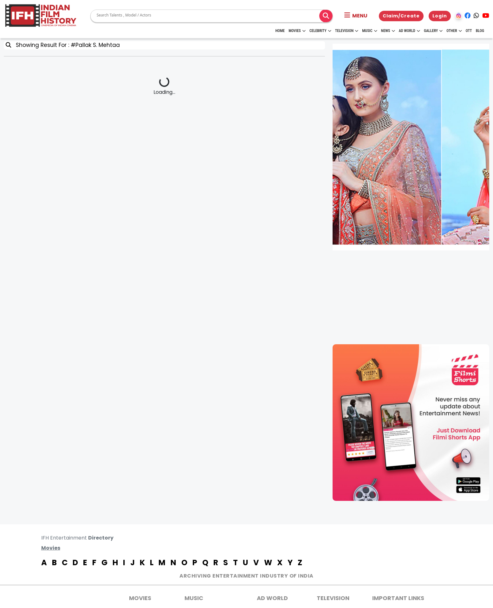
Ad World (409, 30)
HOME (280, 31)
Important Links (398, 598)
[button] (356, 15)
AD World (272, 598)
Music (369, 30)
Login (439, 16)
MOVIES (140, 598)
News (388, 30)
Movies (297, 30)
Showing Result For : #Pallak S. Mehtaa (66, 45)
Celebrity (320, 30)
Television (346, 30)
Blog (480, 31)
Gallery (433, 30)
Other (454, 30)
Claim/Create (401, 16)
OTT (469, 31)
